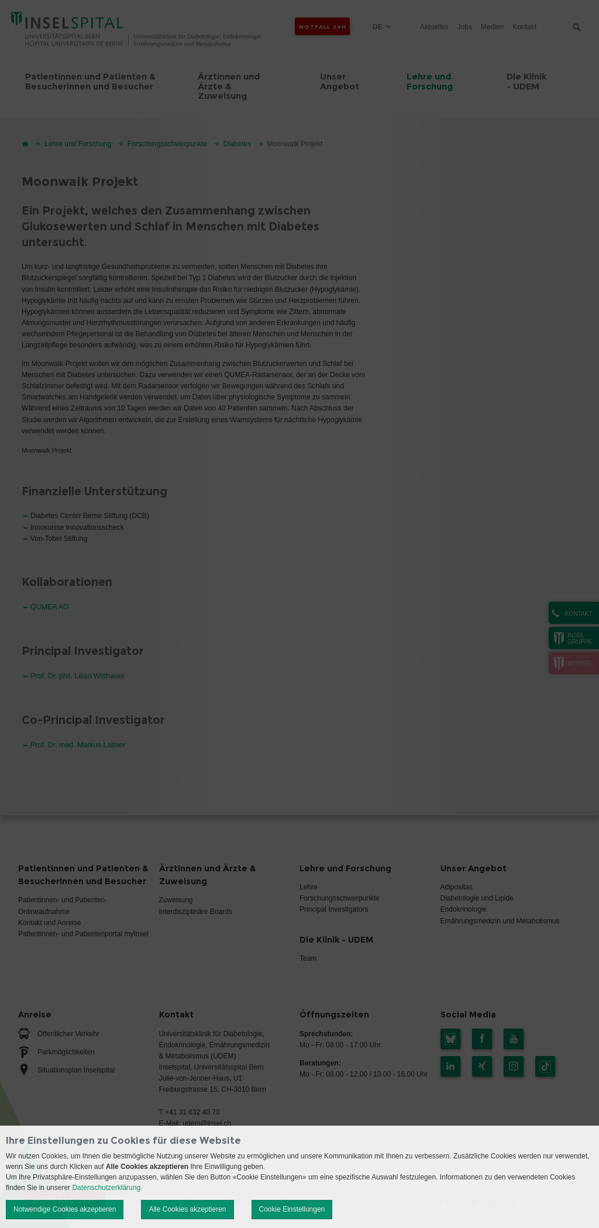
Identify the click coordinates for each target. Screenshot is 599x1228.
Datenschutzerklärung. (107, 1188)
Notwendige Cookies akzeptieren (64, 1209)
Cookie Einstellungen (292, 1209)
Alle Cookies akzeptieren (187, 1209)
